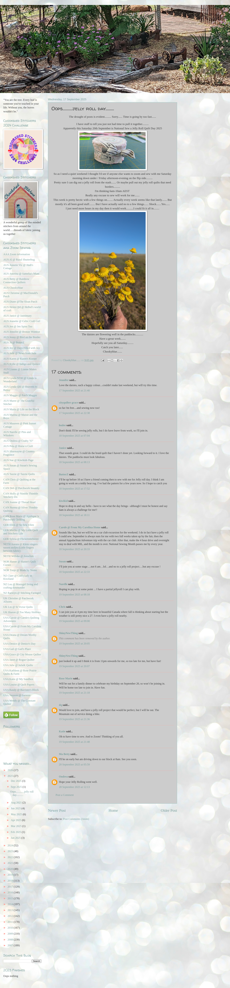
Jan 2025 (16, 837)
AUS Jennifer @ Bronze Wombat (21, 331)
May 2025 (17, 814)
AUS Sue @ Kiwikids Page (18, 460)
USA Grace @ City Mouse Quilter (22, 654)
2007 (11, 945)
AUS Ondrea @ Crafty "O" (18, 440)
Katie (62, 731)
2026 (11, 770)
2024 (11, 845)
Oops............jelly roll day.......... (21, 793)
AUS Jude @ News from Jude (19, 353)
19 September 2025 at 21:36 (74, 719)
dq (60, 704)
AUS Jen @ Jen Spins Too (17, 326)
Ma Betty (64, 754)
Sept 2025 (17, 786)
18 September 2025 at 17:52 (74, 488)
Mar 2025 (16, 826)
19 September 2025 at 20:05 (74, 643)
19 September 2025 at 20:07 (74, 666)
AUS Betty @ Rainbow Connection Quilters (16, 280)
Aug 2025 (16, 802)
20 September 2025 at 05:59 (74, 764)
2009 (11, 933)
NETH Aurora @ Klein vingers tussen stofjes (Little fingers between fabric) (20, 547)
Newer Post (57, 810)
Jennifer (64, 380)
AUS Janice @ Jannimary (17, 315)
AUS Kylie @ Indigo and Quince (21, 364)
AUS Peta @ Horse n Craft (18, 446)
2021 (11, 863)
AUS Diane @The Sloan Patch (20, 301)
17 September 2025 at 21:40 (74, 390)
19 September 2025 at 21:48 (74, 741)
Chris (62, 606)
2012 (11, 915)
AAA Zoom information (16, 254)
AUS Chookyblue (13, 287)
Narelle (63, 584)
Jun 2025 (16, 808)
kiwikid (63, 500)
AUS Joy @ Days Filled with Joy (21, 348)
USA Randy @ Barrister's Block (21, 689)
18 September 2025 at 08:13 (74, 462)
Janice (62, 447)
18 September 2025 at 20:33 (74, 549)
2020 (11, 868)
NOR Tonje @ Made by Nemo (20, 570)
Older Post (169, 810)
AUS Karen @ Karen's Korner (20, 358)
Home (113, 810)
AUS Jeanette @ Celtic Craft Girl (21, 321)
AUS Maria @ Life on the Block (21, 409)
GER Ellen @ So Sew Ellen (18, 524)
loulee (62, 425)
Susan (62, 561)
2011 (11, 921)
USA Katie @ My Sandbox (18, 679)
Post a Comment (65, 795)
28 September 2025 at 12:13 (74, 787)
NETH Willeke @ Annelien (18, 556)
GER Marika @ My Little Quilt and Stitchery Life (20, 532)
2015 (11, 898)
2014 (11, 904)
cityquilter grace (68, 402)
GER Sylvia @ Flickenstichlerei (21, 539)
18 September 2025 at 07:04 (74, 435)
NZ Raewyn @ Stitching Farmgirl (22, 592)
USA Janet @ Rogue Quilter (18, 659)
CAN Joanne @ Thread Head (19, 502)
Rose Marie (65, 678)
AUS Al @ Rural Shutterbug (19, 259)
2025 (11, 775)
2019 (11, 874)
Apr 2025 (16, 820)
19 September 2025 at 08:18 (74, 594)
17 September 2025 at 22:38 (74, 413)
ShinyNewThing (68, 633)
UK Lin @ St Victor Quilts (18, 607)
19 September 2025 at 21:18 (74, 692)
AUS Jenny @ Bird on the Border (21, 337)
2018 (11, 880)
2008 (11, 939)
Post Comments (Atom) (76, 819)
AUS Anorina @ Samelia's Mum (21, 273)
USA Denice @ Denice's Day (19, 643)
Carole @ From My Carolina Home (79, 527)
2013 (11, 910)
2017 (11, 886)
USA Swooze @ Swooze (17, 695)
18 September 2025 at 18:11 (74, 515)
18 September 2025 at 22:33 (74, 571)
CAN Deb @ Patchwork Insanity (21, 488)
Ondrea (63, 776)
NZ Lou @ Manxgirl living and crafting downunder (20, 586)
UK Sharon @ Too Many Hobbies (22, 612)
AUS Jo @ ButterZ (13, 342)
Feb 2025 (16, 832)
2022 (11, 857)
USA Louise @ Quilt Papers (18, 684)
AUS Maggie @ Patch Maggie (20, 395)
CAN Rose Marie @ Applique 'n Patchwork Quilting (21, 518)
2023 (11, 851)
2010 (11, 927)
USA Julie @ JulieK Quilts (18, 665)
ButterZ (63, 474)
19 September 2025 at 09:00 (74, 621)
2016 (11, 892)
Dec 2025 (16, 780)
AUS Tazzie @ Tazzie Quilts (19, 474)
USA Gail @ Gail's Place (17, 649)
